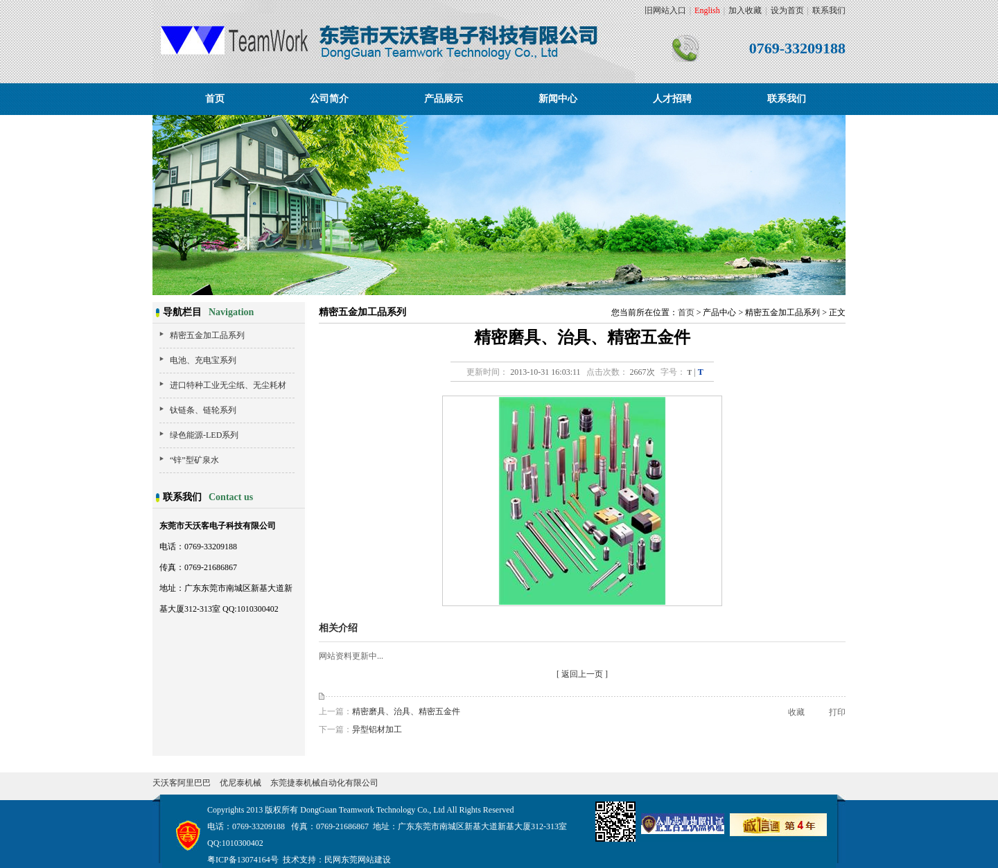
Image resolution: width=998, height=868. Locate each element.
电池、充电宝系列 (203, 360)
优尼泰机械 (240, 783)
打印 (837, 712)
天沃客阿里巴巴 (181, 783)
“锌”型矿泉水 (194, 460)
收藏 (796, 712)
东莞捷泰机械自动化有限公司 (324, 783)
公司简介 (329, 99)
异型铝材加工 (377, 729)
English (707, 10)
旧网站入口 (665, 10)
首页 (215, 99)
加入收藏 (745, 10)
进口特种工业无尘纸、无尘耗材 (228, 385)
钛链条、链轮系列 (203, 410)
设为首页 (787, 10)
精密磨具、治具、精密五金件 (406, 711)
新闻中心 (558, 99)
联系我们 (829, 10)
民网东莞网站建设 (357, 860)
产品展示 (443, 99)
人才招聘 (672, 99)
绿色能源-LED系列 (204, 435)
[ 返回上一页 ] (582, 674)
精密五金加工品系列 (207, 335)
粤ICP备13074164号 (243, 860)
